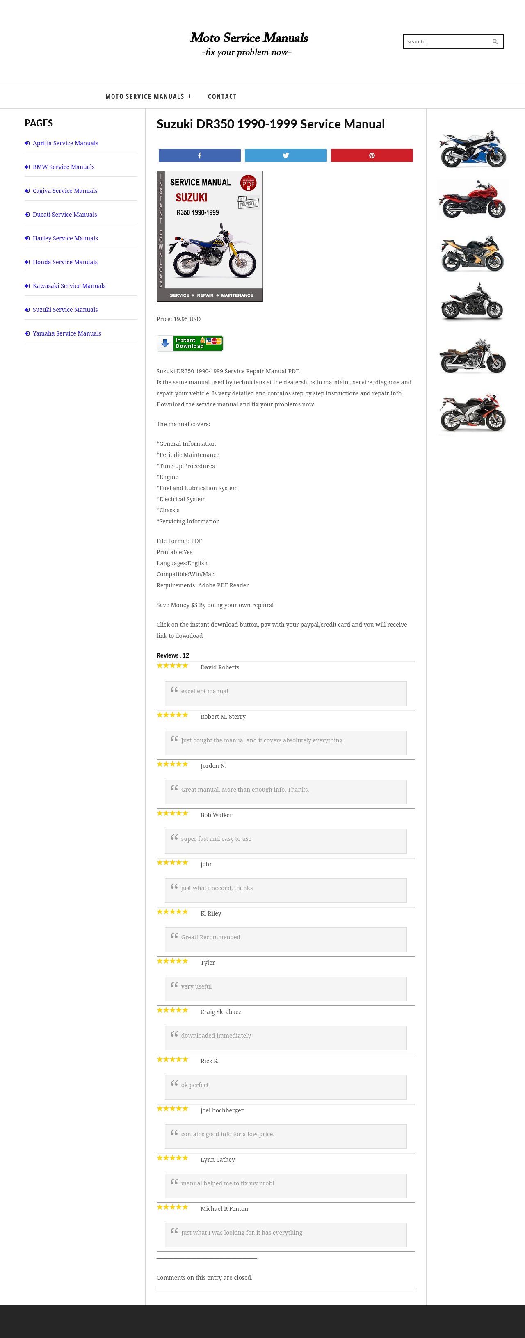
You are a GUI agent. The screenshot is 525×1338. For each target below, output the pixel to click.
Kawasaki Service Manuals (69, 286)
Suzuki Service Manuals (65, 309)
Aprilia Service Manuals (65, 143)
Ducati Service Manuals (65, 214)
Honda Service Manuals (65, 262)
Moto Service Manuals (145, 96)
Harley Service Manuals (65, 238)
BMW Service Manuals (63, 167)
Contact (222, 96)
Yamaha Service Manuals (67, 333)
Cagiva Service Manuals (65, 190)
